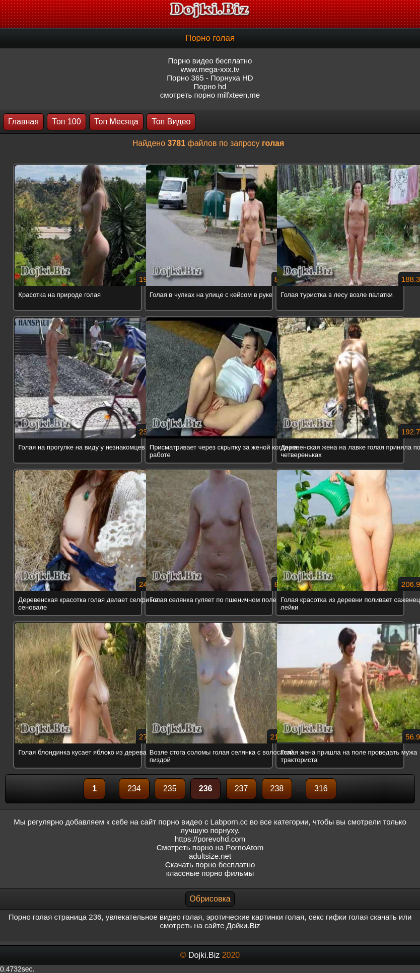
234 (134, 788)
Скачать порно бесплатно (210, 864)
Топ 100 (66, 121)
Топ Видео (171, 121)
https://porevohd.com (210, 839)
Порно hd (210, 86)
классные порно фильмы (210, 873)
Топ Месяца (116, 121)
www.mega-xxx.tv (210, 69)
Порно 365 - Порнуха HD (210, 77)
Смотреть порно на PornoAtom (210, 847)
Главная (23, 121)
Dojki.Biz (204, 955)
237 (241, 788)
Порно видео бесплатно (210, 60)
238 (277, 788)
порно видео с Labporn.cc (202, 821)
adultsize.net (210, 856)
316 (321, 788)
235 (170, 788)
